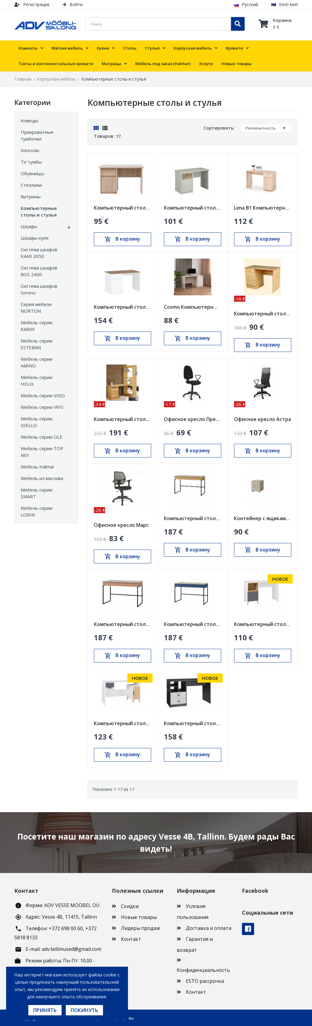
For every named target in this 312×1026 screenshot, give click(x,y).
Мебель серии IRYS (42, 407)
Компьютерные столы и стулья (39, 211)
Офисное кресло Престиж (192, 419)
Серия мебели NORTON (36, 307)
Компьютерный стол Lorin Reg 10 (192, 518)
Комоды (29, 120)
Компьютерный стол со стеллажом (122, 419)
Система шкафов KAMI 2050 (39, 252)
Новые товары (139, 917)
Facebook (248, 929)
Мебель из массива (42, 478)
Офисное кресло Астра (262, 419)
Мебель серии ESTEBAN (36, 344)
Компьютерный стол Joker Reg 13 (122, 723)
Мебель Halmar (38, 467)
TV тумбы (31, 162)
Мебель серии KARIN (36, 325)
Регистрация (31, 4)
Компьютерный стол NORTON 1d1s (122, 207)
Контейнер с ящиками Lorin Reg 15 (262, 518)
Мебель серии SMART (36, 493)
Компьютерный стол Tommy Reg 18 (192, 723)
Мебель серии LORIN (36, 511)
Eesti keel (284, 4)
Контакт (131, 939)
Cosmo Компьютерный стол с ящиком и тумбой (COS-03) (192, 307)
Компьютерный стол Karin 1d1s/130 (192, 207)
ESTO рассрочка (205, 981)
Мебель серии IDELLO (36, 422)
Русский (246, 4)
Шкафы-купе (35, 238)
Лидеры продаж (140, 928)
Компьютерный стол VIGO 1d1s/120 (122, 307)
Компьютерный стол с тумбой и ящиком (262, 313)
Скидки (130, 906)
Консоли (30, 150)
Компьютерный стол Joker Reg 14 (262, 624)
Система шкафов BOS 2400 (39, 271)
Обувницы (32, 173)
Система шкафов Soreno (39, 289)
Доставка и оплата (208, 928)
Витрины (31, 196)
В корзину (122, 239)
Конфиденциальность (203, 970)
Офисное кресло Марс (121, 525)
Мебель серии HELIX (36, 380)
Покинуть (84, 1010)
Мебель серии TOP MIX (42, 451)
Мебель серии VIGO (43, 395)
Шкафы (29, 226)
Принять (45, 1010)
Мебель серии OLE (41, 437)
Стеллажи (31, 185)
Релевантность (267, 128)
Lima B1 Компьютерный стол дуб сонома (262, 207)
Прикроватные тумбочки (37, 135)
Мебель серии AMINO (36, 362)
